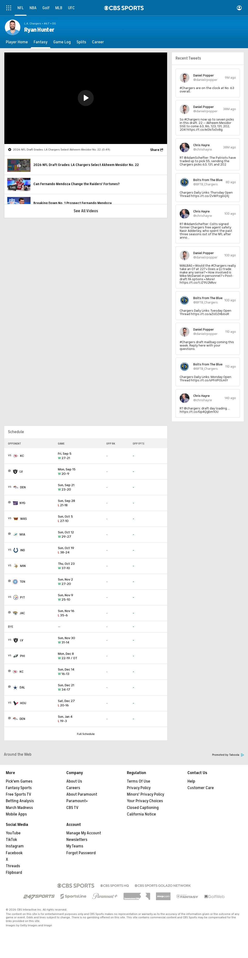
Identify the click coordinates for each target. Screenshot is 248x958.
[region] (85, 98)
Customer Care (200, 787)
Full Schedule (86, 734)
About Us (74, 781)
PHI (22, 656)
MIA (22, 534)
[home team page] (15, 455)
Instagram (15, 846)
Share (154, 150)
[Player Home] (17, 42)
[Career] (98, 42)
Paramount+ (77, 801)
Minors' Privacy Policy (145, 794)
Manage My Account (83, 833)
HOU (23, 703)
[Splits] (81, 42)
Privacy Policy (139, 787)
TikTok (11, 839)
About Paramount (81, 794)
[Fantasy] (40, 42)
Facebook (14, 853)
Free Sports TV (18, 794)
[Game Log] (62, 42)
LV (21, 471)
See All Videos (86, 211)
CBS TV (72, 807)
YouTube (13, 833)
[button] (86, 98)
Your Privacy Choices (145, 801)
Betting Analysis (20, 801)
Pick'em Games (19, 781)
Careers (73, 787)
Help (191, 781)
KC (22, 456)
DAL (22, 687)
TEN (22, 582)
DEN (23, 487)
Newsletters (76, 839)
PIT (22, 597)
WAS (23, 519)
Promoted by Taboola (228, 754)
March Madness (19, 807)
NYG (22, 503)
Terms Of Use (138, 781)
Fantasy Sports (19, 787)
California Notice (141, 814)
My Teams (74, 846)
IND (22, 550)
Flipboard (14, 872)
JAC (22, 613)
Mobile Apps (16, 814)
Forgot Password (81, 853)
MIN (23, 566)
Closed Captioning (143, 807)
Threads (13, 866)
